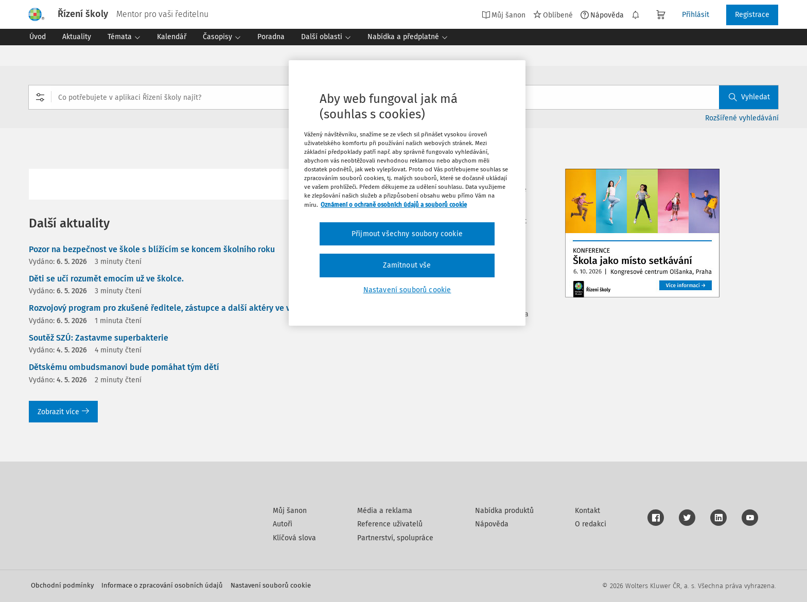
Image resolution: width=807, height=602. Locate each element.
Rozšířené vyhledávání (742, 118)
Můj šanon (503, 15)
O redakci (590, 524)
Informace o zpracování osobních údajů (162, 585)
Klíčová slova (294, 538)
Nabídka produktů (504, 510)
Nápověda (602, 15)
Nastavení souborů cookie (271, 585)
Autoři (282, 524)
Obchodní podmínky (62, 585)
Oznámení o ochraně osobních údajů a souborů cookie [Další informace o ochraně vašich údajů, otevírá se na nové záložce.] (394, 204)
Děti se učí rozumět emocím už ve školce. (106, 279)
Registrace (752, 14)
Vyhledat (749, 97)
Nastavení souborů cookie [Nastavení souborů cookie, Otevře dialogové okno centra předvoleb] (407, 290)
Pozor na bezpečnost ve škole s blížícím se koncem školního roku (152, 249)
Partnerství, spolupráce (395, 538)
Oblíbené (553, 15)
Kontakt (587, 510)
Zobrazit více (63, 412)
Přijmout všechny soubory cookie (407, 233)
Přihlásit (695, 14)
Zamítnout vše (407, 265)
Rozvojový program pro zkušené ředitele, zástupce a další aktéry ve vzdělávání (178, 308)
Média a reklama (384, 510)
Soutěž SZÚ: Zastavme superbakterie (98, 338)
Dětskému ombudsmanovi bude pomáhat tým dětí (124, 367)
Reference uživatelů (390, 524)
